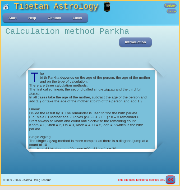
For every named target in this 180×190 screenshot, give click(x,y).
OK (170, 180)
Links (77, 18)
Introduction (135, 42)
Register (170, 5)
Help (32, 18)
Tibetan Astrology (53, 6)
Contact (54, 18)
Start (12, 18)
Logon (171, 11)
